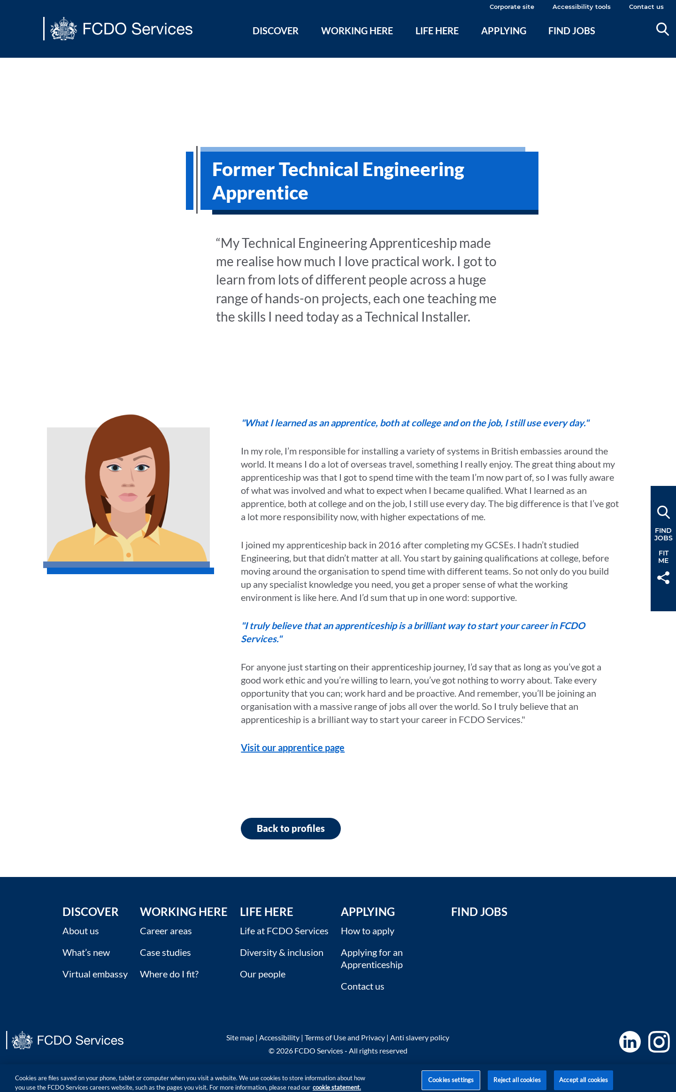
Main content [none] (22, 63)
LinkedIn (630, 1042)
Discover (276, 30)
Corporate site (512, 6)
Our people (262, 973)
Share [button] (663, 577)
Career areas (166, 930)
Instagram (659, 1042)
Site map (240, 1037)
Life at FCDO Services (284, 930)
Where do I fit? (169, 973)
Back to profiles (291, 828)
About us (80, 930)
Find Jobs (479, 911)
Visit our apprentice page (293, 747)
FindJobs (663, 534)
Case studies (165, 952)
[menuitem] (275, 42)
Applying (503, 30)
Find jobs (571, 30)
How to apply (367, 930)
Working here (357, 30)
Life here (437, 30)
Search (662, 29)
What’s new (86, 952)
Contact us (646, 6)
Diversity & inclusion (281, 952)
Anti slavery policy (419, 1037)
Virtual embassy (95, 973)
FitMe (663, 557)
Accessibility (279, 1037)
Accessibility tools (582, 6)
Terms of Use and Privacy (345, 1037)
